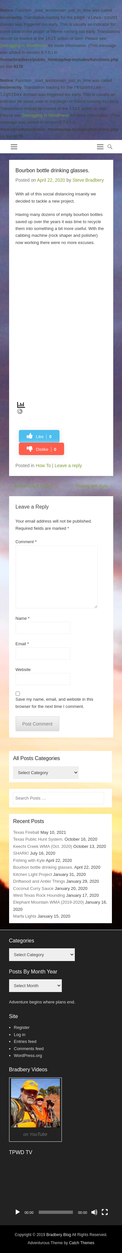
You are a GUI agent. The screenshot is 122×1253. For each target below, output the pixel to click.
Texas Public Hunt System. (38, 839)
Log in (19, 1034)
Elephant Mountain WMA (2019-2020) (48, 902)
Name (23, 618)
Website (23, 669)
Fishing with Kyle (94, 485)
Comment (26, 541)
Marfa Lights (24, 916)
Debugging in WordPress (23, 45)
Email (22, 643)
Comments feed (29, 1048)
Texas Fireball (26, 832)
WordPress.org (28, 1055)
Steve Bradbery (88, 180)
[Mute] (94, 1212)
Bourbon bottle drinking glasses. (43, 867)
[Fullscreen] (105, 1212)
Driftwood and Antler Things (39, 881)
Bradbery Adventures (46, 144)
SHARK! (21, 853)
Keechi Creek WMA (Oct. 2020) (42, 846)
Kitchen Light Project (31, 485)
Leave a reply (68, 465)
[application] (61, 1189)
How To (43, 465)
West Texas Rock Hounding (39, 895)
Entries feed (25, 1041)
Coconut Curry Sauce (33, 888)
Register (22, 1027)
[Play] (17, 1212)
